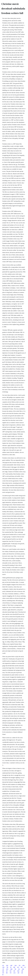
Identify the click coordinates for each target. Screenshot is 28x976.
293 (14, 970)
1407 (11, 965)
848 (3, 970)
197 (7, 970)
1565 (7, 965)
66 (2, 974)
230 (18, 972)
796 (7, 967)
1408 (11, 969)
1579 (7, 969)
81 (25, 967)
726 (19, 965)
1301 (3, 967)
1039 (23, 965)
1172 (14, 972)
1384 (23, 969)
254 (22, 972)
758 (15, 969)
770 (10, 972)
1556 (18, 970)
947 (21, 967)
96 (10, 967)
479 (3, 972)
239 (18, 967)
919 (10, 970)
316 (19, 969)
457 (3, 965)
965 (7, 972)
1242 (15, 965)
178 (3, 969)
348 (22, 970)
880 (14, 967)
